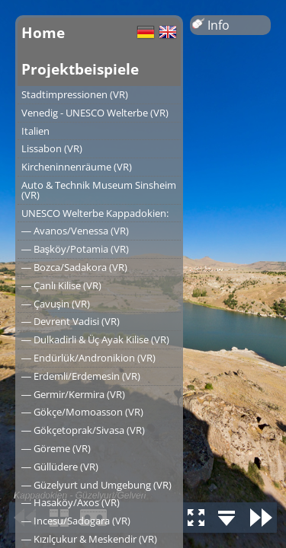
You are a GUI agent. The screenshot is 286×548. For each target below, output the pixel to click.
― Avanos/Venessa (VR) (75, 230)
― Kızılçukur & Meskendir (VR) (89, 539)
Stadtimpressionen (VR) (74, 94)
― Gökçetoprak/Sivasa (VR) (83, 430)
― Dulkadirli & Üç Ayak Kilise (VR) (95, 339)
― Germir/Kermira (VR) (73, 394)
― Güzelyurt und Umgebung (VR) (96, 485)
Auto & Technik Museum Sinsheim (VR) (98, 190)
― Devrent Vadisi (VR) (70, 321)
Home (43, 32)
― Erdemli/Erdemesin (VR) (80, 376)
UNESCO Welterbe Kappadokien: (95, 213)
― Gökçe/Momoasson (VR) (82, 412)
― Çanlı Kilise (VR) (61, 285)
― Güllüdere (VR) (59, 466)
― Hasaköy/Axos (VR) (70, 502)
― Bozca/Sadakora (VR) (74, 267)
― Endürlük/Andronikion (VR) (88, 358)
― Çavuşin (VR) (55, 304)
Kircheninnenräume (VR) (76, 167)
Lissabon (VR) (51, 148)
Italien (35, 131)
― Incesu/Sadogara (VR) (75, 520)
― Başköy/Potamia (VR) (75, 249)
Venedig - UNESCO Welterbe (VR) (95, 112)
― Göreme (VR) (56, 448)
